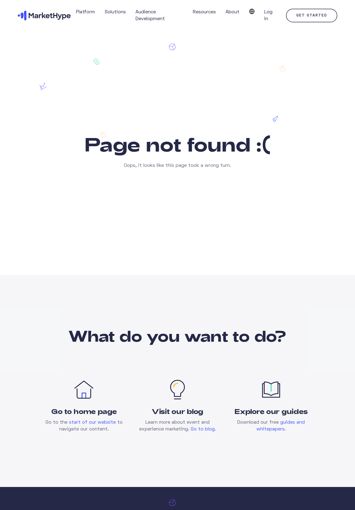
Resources (204, 12)
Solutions (115, 12)
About (232, 12)
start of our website (92, 422)
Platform (85, 12)
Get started (311, 15)
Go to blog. (203, 429)
